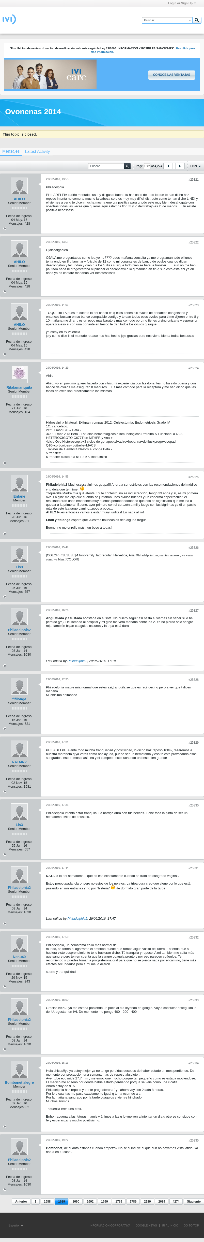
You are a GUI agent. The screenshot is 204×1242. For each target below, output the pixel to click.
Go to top (191, 1225)
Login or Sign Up (182, 3)
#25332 (194, 937)
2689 (161, 1201)
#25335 (194, 1140)
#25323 (194, 305)
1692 (90, 1201)
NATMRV (19, 762)
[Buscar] (167, 20)
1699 (104, 1201)
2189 (147, 1201)
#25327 (194, 610)
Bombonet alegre (19, 1082)
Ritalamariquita (19, 387)
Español (15, 1225)
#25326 (194, 548)
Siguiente (194, 1201)
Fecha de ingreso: (19, 216)
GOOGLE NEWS (146, 1225)
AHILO (19, 199)
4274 (176, 1201)
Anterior (21, 1201)
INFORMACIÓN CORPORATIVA (110, 1225)
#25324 (194, 368)
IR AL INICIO (170, 1225)
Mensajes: (16, 223)
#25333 (194, 1000)
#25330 (194, 805)
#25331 (194, 868)
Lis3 (19, 567)
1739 (118, 1201)
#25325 (194, 477)
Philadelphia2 (19, 630)
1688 (47, 1201)
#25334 (194, 1063)
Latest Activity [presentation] (37, 151)
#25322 (194, 242)
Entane (19, 496)
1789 (133, 1201)
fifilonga (19, 699)
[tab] (37, 151)
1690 (75, 1201)
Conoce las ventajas (171, 75)
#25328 (194, 680)
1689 (61, 1201)
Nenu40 (19, 957)
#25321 (194, 179)
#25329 (194, 742)
